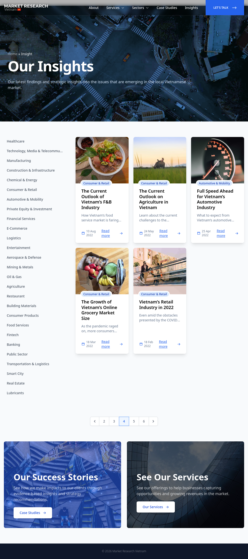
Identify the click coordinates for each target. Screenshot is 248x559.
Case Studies (167, 7)
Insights (191, 7)
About (94, 7)
